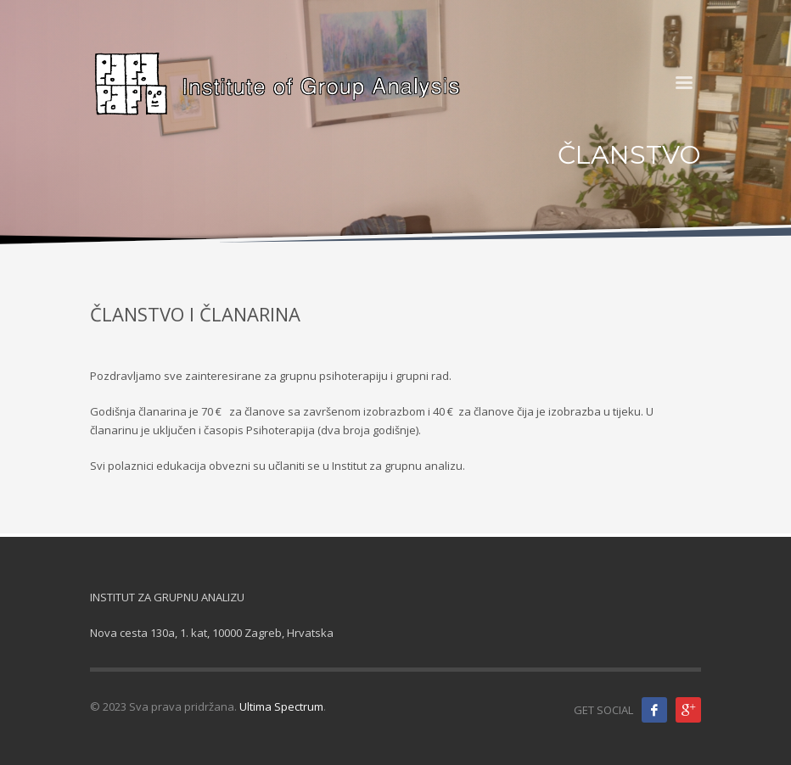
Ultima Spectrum (281, 706)
